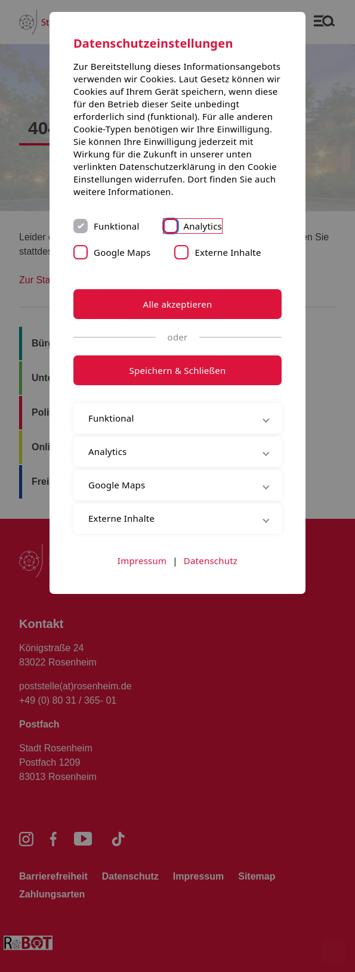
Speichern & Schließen (177, 370)
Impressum (142, 561)
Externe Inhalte (228, 252)
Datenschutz (210, 561)
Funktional (117, 226)
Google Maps (122, 252)
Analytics (203, 226)
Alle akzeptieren (177, 304)
